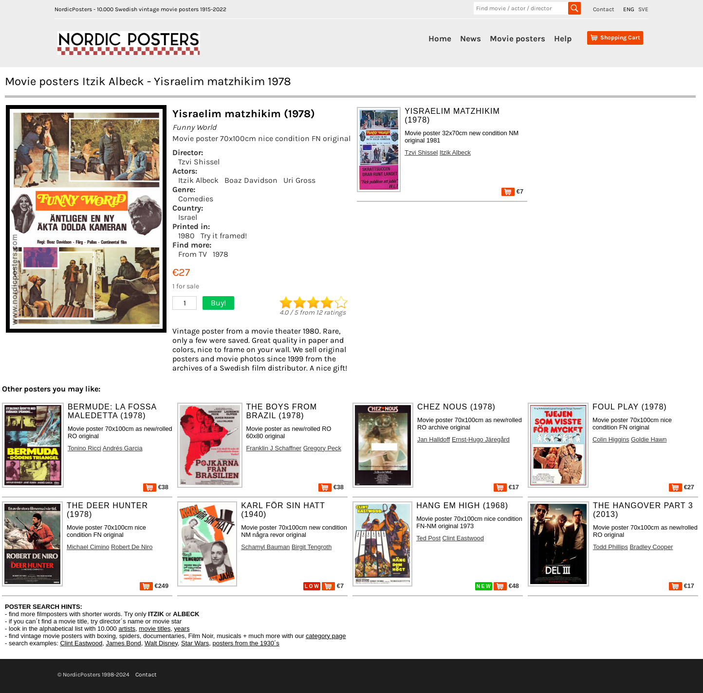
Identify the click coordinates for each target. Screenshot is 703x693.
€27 (681, 487)
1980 (186, 235)
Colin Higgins (610, 439)
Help (563, 38)
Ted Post (428, 538)
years (182, 628)
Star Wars (195, 643)
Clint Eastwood (463, 538)
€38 (155, 487)
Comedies (195, 198)
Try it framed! (224, 235)
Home (439, 38)
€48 (506, 585)
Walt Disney (161, 643)
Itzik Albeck (198, 180)
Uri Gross (299, 180)
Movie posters (517, 38)
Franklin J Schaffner (274, 448)
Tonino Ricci (84, 448)
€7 (512, 191)
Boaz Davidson (251, 180)
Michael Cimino (88, 547)
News (470, 38)
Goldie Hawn (648, 439)
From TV (192, 254)
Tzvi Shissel (199, 161)
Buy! (218, 302)
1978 (220, 254)
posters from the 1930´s (246, 643)
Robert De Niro (131, 547)
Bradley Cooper (651, 547)
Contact (603, 9)
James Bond (123, 643)
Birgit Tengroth (312, 547)
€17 (506, 487)
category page (326, 636)
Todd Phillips (610, 547)
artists (126, 628)
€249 (154, 585)
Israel (187, 217)
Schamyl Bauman (265, 547)
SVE (643, 9)
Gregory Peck (322, 448)
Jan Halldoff (433, 439)
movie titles (154, 628)
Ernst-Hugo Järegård (481, 439)
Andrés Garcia (123, 448)
